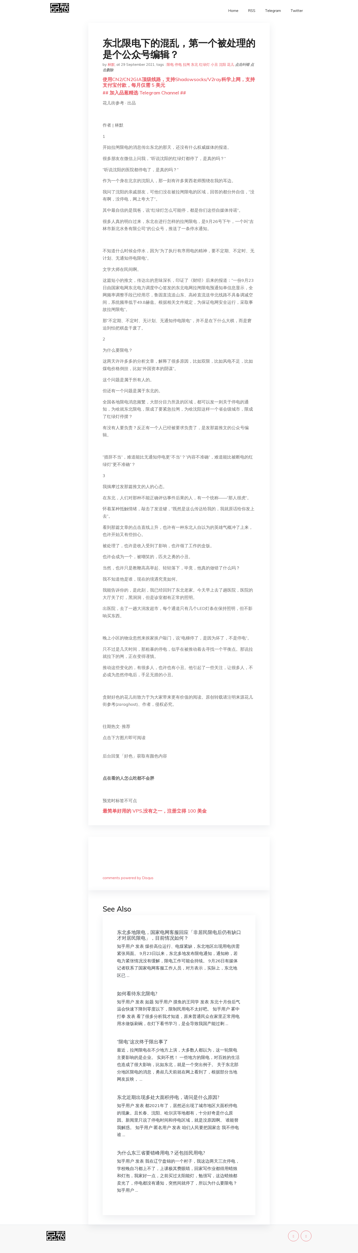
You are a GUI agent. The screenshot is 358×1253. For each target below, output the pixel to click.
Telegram (273, 10)
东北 (194, 64)
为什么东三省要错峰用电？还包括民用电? (161, 1153)
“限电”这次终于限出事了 (142, 1042)
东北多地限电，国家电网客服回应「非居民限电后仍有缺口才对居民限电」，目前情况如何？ (179, 935)
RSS (251, 10)
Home (233, 10)
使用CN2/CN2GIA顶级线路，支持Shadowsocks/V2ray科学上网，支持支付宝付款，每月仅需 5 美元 (179, 82)
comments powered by (128, 878)
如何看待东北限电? (137, 993)
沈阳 (222, 64)
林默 (111, 64)
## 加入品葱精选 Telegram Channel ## (144, 93)
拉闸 (186, 64)
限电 (170, 64)
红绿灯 (204, 64)
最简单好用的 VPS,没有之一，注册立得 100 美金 (155, 811)
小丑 (214, 64)
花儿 (230, 64)
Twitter (296, 10)
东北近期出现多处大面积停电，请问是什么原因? (168, 1097)
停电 (178, 64)
